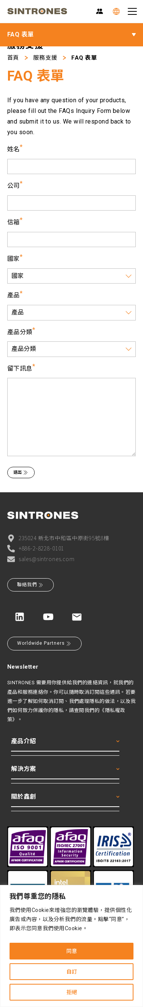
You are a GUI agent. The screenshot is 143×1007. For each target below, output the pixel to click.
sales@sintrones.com (41, 559)
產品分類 (19, 332)
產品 (13, 295)
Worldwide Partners (44, 644)
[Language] (116, 11)
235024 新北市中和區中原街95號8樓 (58, 538)
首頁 (13, 57)
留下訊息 (19, 368)
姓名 (13, 149)
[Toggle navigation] (132, 11)
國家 (13, 258)
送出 (21, 472)
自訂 (71, 972)
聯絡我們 (30, 585)
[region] (71, 946)
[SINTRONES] (37, 11)
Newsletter (23, 666)
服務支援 (45, 57)
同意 (71, 951)
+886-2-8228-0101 (35, 548)
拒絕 (71, 992)
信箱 (13, 222)
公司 (13, 185)
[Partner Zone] (99, 11)
